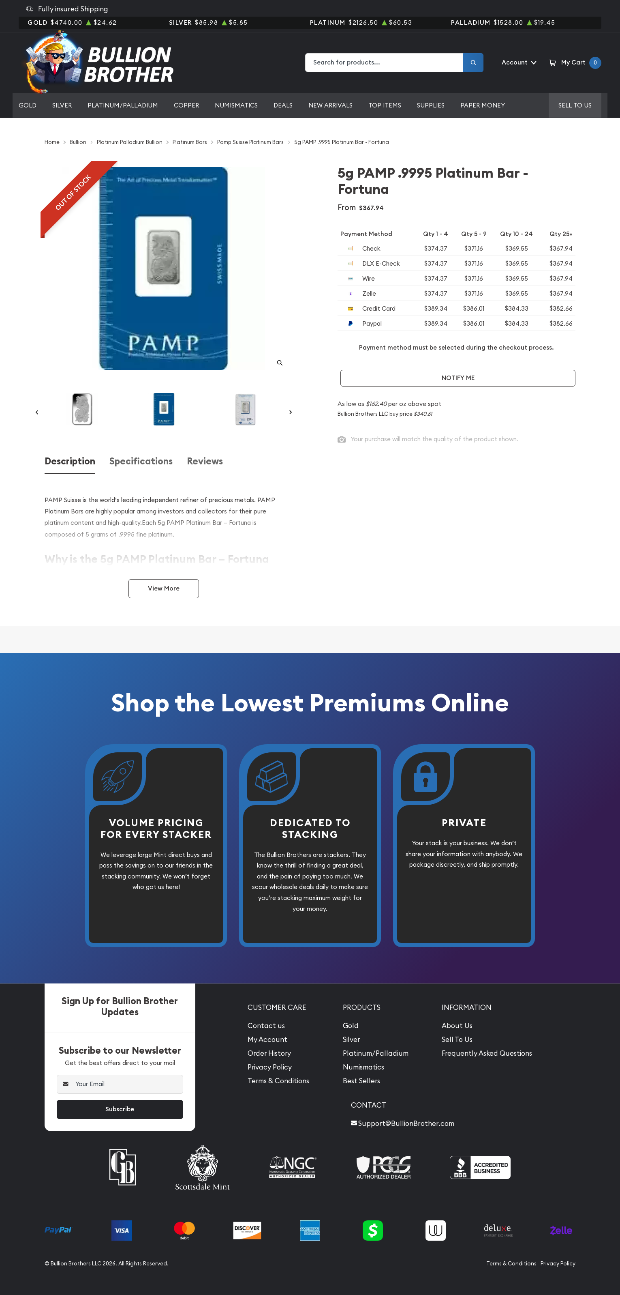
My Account (267, 1039)
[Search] (473, 62)
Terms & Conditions (278, 1080)
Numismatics (236, 105)
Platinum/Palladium (123, 105)
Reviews (205, 461)
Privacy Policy (270, 1067)
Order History (269, 1053)
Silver (62, 105)
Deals (283, 105)
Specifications (141, 461)
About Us (457, 1025)
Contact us (266, 1025)
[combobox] (384, 62)
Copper (186, 105)
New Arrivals (330, 105)
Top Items (384, 105)
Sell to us (575, 105)
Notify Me (458, 378)
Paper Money (482, 105)
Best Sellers (361, 1080)
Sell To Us (457, 1039)
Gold (27, 105)
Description (70, 461)
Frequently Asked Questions (487, 1053)
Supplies (431, 105)
